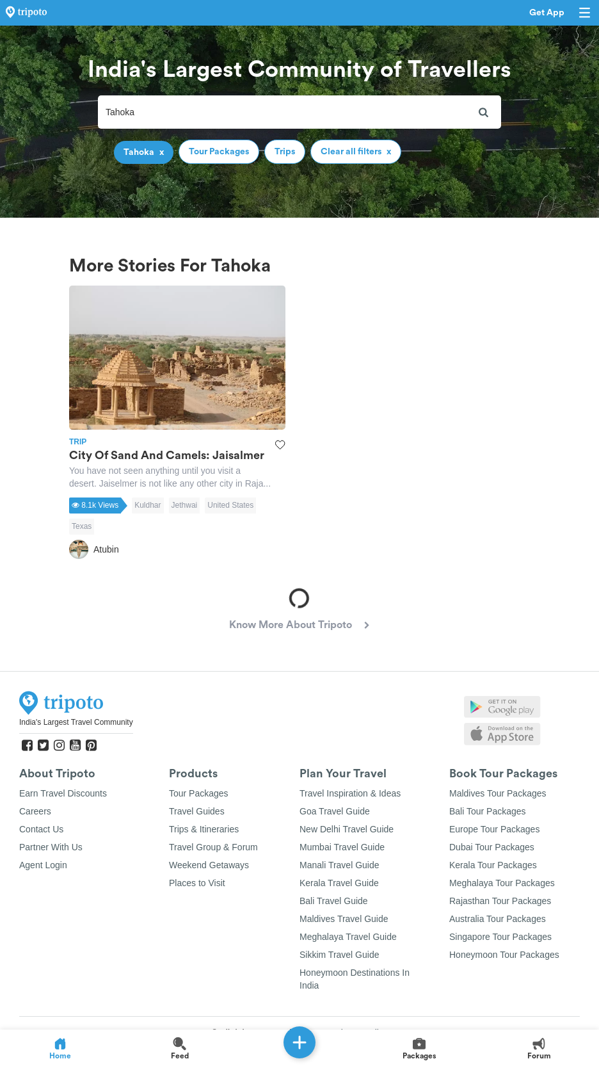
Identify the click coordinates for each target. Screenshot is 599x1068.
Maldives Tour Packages (497, 793)
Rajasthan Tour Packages (500, 901)
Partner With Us (51, 847)
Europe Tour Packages (494, 829)
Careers (35, 811)
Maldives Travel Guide (344, 919)
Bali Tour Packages (487, 811)
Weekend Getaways (209, 865)
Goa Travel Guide (335, 811)
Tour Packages (198, 793)
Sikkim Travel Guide (339, 955)
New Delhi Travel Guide (347, 829)
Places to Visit (197, 883)
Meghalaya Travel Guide (348, 937)
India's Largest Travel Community (76, 722)
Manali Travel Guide (339, 865)
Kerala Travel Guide (339, 883)
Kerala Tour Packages (493, 865)
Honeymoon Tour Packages (504, 955)
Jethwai (185, 505)
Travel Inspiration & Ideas (350, 793)
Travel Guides (197, 811)
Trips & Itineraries (204, 829)
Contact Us (41, 829)
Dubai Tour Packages (491, 847)
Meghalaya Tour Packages (502, 883)
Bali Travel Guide (334, 901)
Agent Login (43, 865)
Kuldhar (147, 505)
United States (230, 505)
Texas (82, 526)
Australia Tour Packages (497, 919)
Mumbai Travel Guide (342, 847)
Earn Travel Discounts (63, 793)
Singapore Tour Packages (500, 937)
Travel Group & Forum (213, 847)
